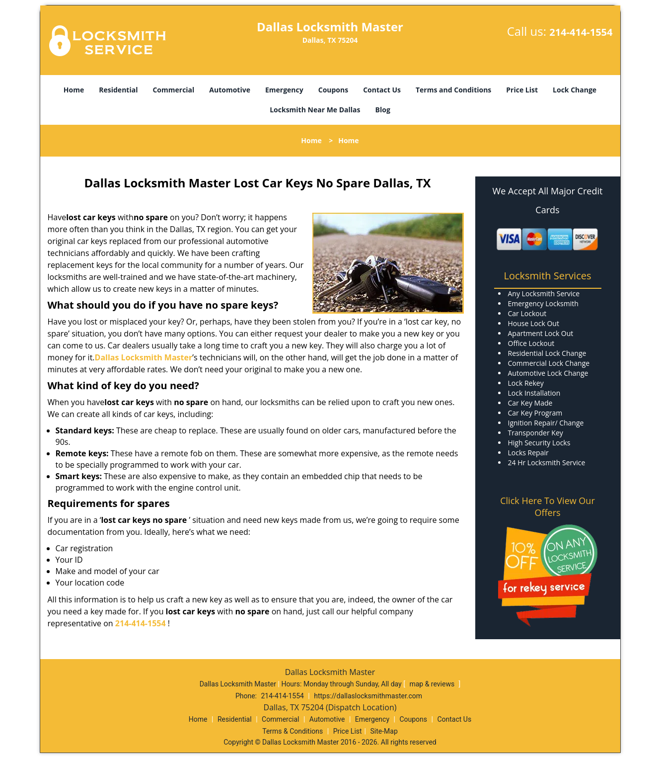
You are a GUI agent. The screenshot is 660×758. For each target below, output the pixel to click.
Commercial (173, 89)
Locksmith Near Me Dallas (315, 109)
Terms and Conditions (453, 89)
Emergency (284, 89)
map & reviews (432, 684)
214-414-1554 (580, 32)
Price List (522, 89)
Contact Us (382, 89)
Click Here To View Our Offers (547, 506)
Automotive (229, 89)
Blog (382, 109)
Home (74, 89)
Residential (118, 89)
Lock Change (574, 89)
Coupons (333, 89)
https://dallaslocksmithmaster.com (368, 696)
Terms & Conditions (292, 731)
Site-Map (384, 731)
